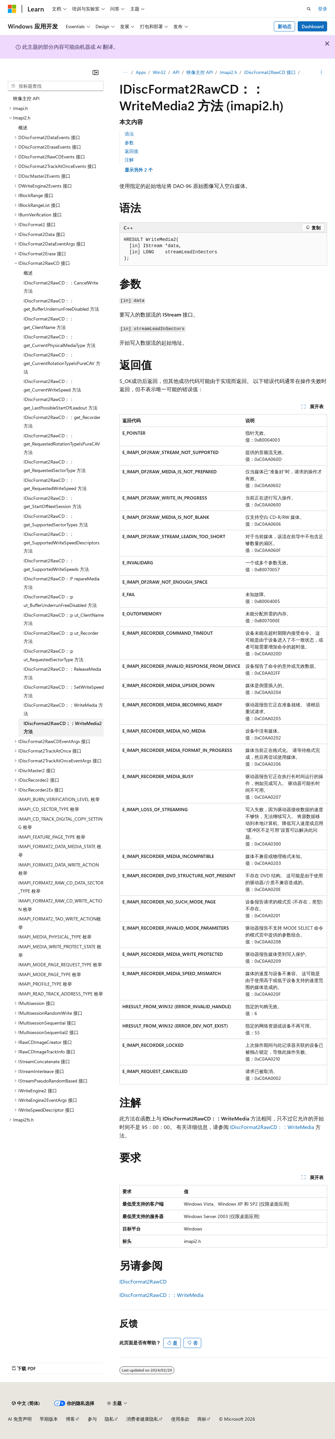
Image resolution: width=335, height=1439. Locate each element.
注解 (129, 159)
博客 (70, 1419)
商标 (201, 1419)
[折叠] (95, 72)
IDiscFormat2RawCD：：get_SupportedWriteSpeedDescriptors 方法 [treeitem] (61, 542)
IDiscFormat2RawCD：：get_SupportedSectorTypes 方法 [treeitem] (56, 520)
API (176, 72)
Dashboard (313, 26)
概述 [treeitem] (22, 127)
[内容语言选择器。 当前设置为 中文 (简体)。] (26, 1403)
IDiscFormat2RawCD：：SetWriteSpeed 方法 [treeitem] (64, 691)
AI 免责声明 (20, 1419)
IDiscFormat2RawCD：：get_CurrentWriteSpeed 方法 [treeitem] (52, 385)
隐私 (109, 1419)
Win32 (159, 72)
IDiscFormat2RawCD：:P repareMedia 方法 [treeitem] (61, 582)
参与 (92, 1419)
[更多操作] (321, 72)
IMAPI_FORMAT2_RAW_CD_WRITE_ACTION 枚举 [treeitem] (60, 905)
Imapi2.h (228, 72)
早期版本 (49, 1419)
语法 (129, 134)
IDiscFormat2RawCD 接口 (270, 72)
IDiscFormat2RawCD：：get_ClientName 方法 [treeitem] (49, 323)
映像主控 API (199, 72)
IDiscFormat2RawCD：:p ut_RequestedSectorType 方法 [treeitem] (53, 655)
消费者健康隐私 (142, 1419)
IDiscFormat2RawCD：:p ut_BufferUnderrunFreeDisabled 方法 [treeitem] (60, 600)
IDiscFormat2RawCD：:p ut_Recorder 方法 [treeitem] (61, 637)
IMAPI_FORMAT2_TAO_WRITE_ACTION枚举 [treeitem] (59, 923)
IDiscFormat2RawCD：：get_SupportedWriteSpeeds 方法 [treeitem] (56, 564)
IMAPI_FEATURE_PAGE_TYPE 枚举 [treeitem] (51, 837)
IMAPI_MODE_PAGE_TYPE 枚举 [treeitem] (49, 974)
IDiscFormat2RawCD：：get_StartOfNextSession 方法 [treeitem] (52, 502)
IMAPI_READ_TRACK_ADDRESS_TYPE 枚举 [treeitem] (60, 994)
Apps (141, 72)
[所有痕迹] (125, 72)
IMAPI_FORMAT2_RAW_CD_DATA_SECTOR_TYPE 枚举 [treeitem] (60, 887)
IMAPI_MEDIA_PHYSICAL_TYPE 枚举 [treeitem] (55, 937)
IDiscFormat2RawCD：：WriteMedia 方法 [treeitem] (63, 709)
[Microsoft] (12, 9)
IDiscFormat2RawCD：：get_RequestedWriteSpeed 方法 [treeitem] (55, 484)
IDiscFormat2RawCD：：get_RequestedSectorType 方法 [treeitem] (55, 466)
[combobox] (56, 86)
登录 (322, 9)
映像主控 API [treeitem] (26, 98)
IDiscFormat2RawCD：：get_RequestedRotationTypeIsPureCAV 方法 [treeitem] (62, 443)
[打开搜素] (308, 9)
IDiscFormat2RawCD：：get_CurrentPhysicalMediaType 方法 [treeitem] (60, 341)
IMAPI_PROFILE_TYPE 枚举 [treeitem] (45, 984)
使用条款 (180, 1419)
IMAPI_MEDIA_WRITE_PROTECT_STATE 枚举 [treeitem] (59, 950)
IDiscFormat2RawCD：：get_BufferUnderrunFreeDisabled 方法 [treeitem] (61, 305)
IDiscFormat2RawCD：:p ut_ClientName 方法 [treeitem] (64, 619)
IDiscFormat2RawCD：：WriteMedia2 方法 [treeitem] (63, 727)
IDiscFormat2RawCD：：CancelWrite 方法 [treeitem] (61, 287)
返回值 (131, 151)
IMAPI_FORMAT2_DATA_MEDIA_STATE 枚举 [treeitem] (59, 850)
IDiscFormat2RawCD (143, 1281)
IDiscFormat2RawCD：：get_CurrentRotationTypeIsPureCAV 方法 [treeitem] (62, 363)
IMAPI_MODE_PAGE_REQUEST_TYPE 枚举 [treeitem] (60, 964)
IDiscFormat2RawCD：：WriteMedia (272, 1126)
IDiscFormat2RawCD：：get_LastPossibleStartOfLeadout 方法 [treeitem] (60, 403)
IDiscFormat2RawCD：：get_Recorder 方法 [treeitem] (62, 421)
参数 (129, 142)
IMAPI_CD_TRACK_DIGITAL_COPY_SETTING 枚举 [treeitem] (60, 823)
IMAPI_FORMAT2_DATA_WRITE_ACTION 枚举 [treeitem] (58, 869)
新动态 (284, 26)
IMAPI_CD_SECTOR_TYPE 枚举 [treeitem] (48, 809)
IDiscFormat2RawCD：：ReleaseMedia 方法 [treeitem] (62, 673)
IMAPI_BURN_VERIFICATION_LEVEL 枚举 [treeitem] (59, 799)
